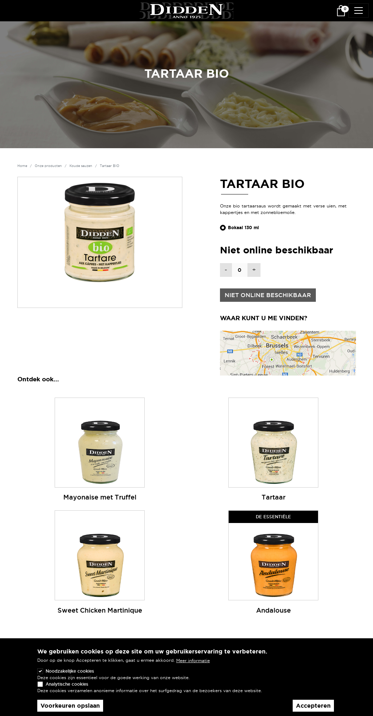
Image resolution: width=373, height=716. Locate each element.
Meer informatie (193, 660)
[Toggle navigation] (358, 10)
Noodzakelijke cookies (70, 671)
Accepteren (313, 705)
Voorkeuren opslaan (70, 705)
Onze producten (48, 166)
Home (22, 166)
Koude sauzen (80, 166)
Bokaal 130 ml (243, 228)
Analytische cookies (67, 684)
